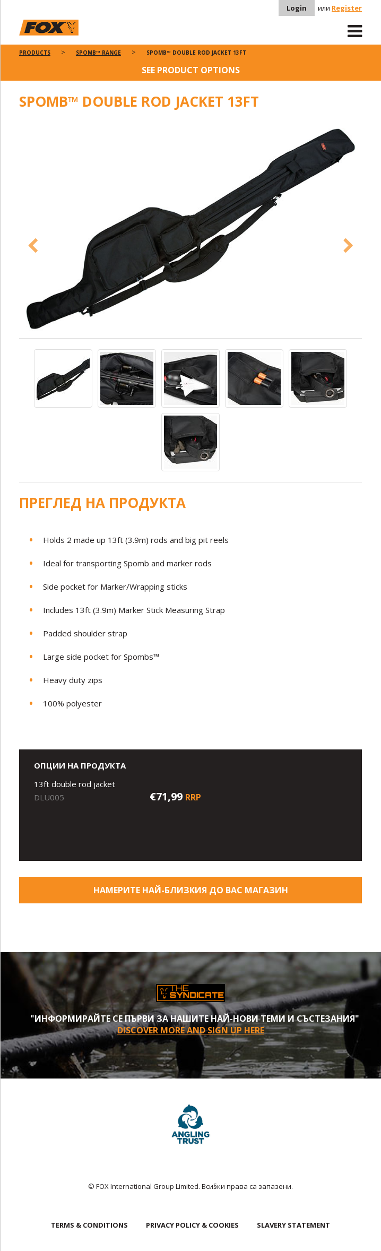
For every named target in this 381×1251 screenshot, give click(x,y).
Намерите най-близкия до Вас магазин (190, 890)
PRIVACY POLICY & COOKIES (192, 1225)
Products (34, 52)
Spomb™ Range (98, 52)
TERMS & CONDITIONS (89, 1225)
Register (347, 8)
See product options (191, 70)
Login (297, 8)
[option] (190, 230)
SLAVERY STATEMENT (293, 1225)
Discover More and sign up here (190, 1030)
